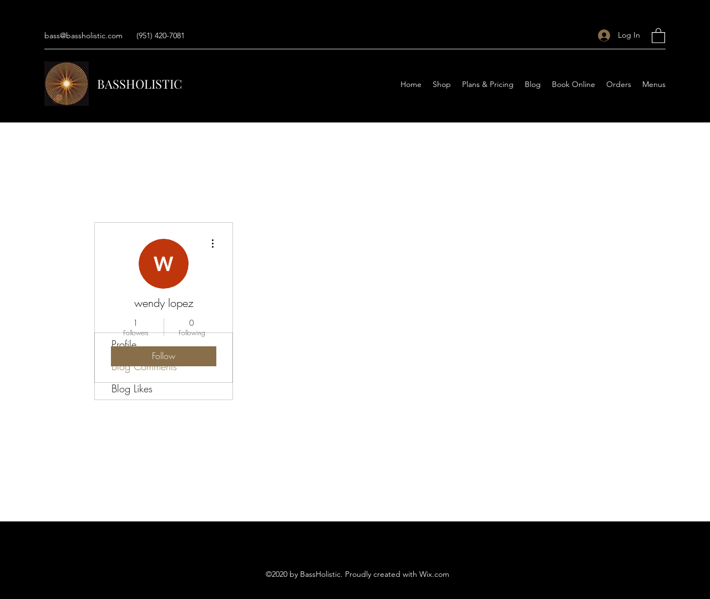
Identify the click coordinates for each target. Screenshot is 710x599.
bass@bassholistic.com (83, 35)
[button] (658, 35)
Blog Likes (132, 388)
